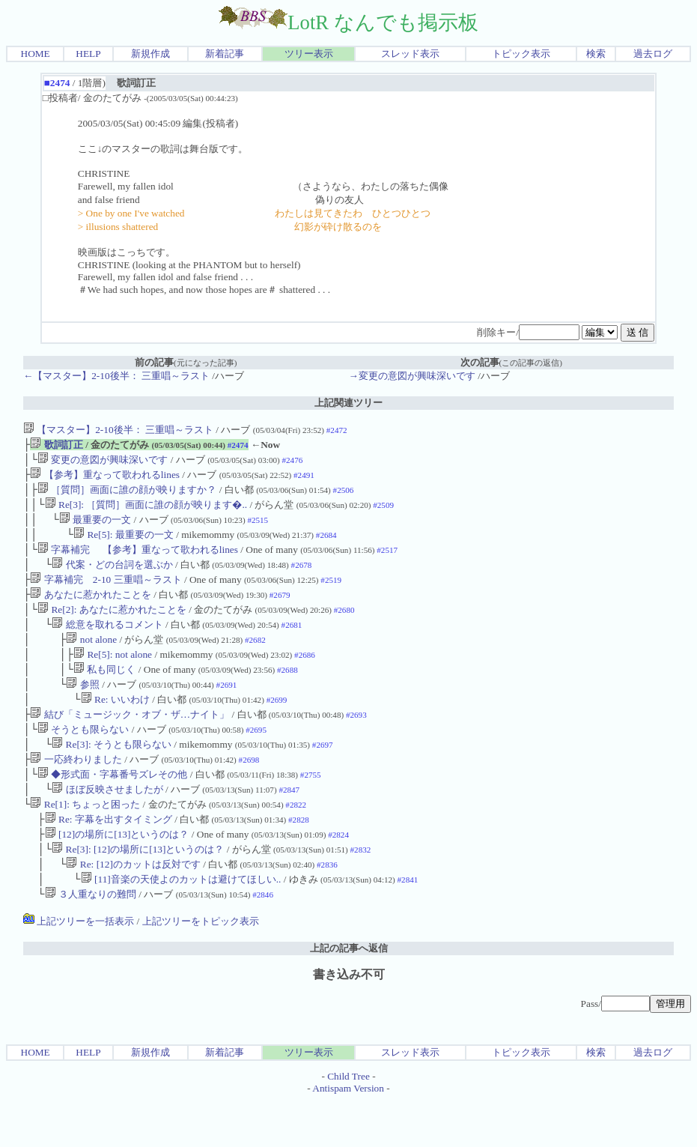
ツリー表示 (308, 53)
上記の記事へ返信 (349, 994)
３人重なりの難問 (90, 940)
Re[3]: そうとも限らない (111, 775)
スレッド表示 (410, 53)
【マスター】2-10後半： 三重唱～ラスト (118, 429)
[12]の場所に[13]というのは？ (117, 874)
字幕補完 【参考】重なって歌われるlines (137, 561)
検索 (596, 53)
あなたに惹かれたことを (90, 611)
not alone (91, 660)
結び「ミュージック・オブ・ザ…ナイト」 (129, 742)
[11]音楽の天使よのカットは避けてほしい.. (181, 924)
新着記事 (224, 53)
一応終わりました (75, 792)
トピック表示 (521, 53)
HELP (88, 53)
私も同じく (104, 693)
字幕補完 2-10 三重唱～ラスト (105, 594)
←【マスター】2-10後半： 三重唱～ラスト (116, 375)
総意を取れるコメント (107, 644)
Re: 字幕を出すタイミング (108, 858)
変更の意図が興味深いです (102, 462)
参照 (82, 709)
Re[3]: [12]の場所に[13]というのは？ (138, 891)
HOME (35, 53)
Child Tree (348, 1122)
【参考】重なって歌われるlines (105, 479)
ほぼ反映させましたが (107, 825)
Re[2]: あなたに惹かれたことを (111, 627)
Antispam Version (348, 1134)
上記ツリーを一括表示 (78, 967)
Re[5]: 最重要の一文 (123, 545)
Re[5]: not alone (112, 677)
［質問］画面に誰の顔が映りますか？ (126, 495)
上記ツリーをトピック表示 (200, 967)
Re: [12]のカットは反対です (133, 907)
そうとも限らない (83, 759)
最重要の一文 (95, 528)
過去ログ (652, 53)
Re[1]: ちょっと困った (85, 841)
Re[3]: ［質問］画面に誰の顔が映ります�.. (146, 512)
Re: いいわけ (115, 726)
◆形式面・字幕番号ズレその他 (112, 808)
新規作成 (150, 53)
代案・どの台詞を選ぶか (112, 578)
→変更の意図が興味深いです (412, 375)
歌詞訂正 (56, 446)
